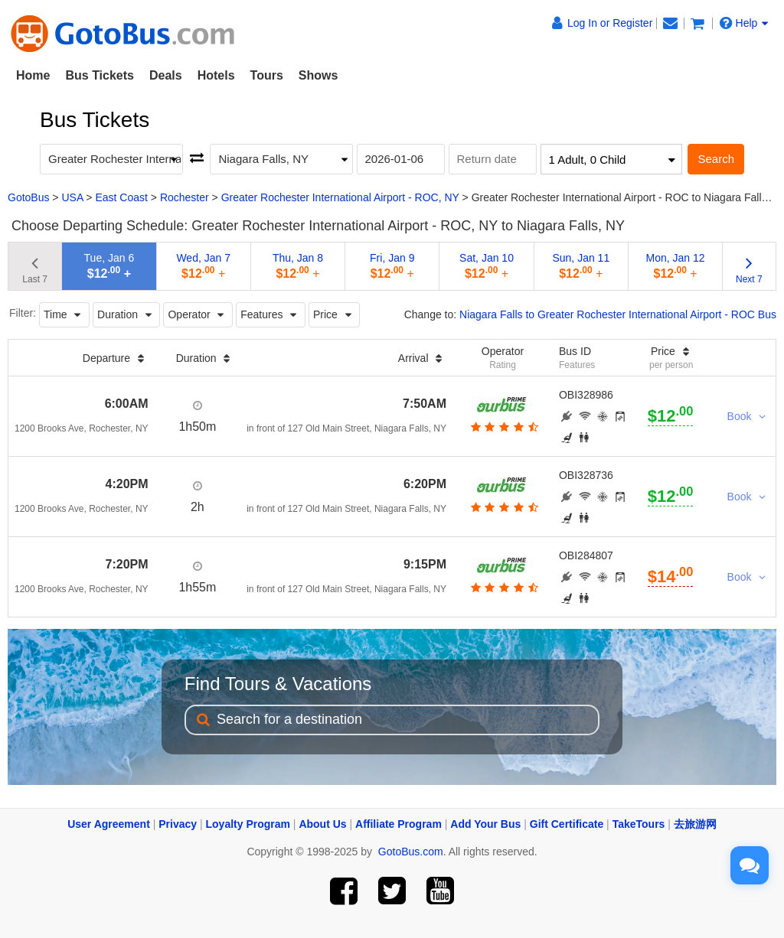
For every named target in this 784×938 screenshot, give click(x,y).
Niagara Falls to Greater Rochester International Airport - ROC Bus (617, 314)
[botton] (502, 427)
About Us (322, 824)
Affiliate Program (398, 824)
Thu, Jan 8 (298, 266)
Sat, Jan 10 (486, 266)
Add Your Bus (485, 824)
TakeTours (638, 824)
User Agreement (108, 824)
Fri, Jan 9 (392, 266)
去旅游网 (695, 824)
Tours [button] (266, 75)
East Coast (121, 197)
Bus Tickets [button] (99, 75)
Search (715, 158)
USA (72, 197)
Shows (318, 75)
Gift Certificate (566, 824)
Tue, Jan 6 (109, 266)
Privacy (177, 824)
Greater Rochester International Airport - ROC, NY (340, 197)
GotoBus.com (410, 851)
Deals (165, 75)
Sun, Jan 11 (580, 266)
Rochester (184, 197)
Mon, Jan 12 (675, 266)
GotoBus (28, 197)
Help (744, 23)
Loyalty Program (248, 824)
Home (33, 75)
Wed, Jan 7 (203, 266)
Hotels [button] (216, 75)
